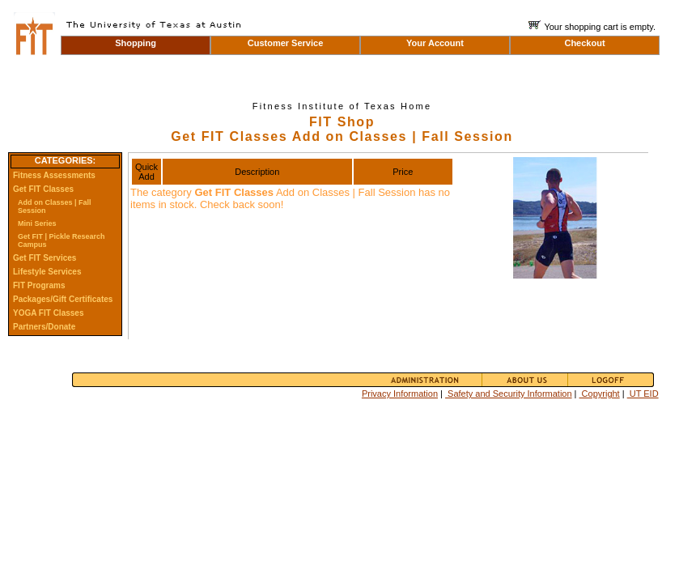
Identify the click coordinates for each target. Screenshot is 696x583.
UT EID (643, 393)
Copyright (599, 393)
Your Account (435, 43)
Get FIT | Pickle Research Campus (61, 240)
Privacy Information (400, 393)
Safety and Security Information (508, 393)
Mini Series (37, 223)
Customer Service (286, 43)
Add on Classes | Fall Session (54, 206)
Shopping (135, 43)
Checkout (584, 43)
